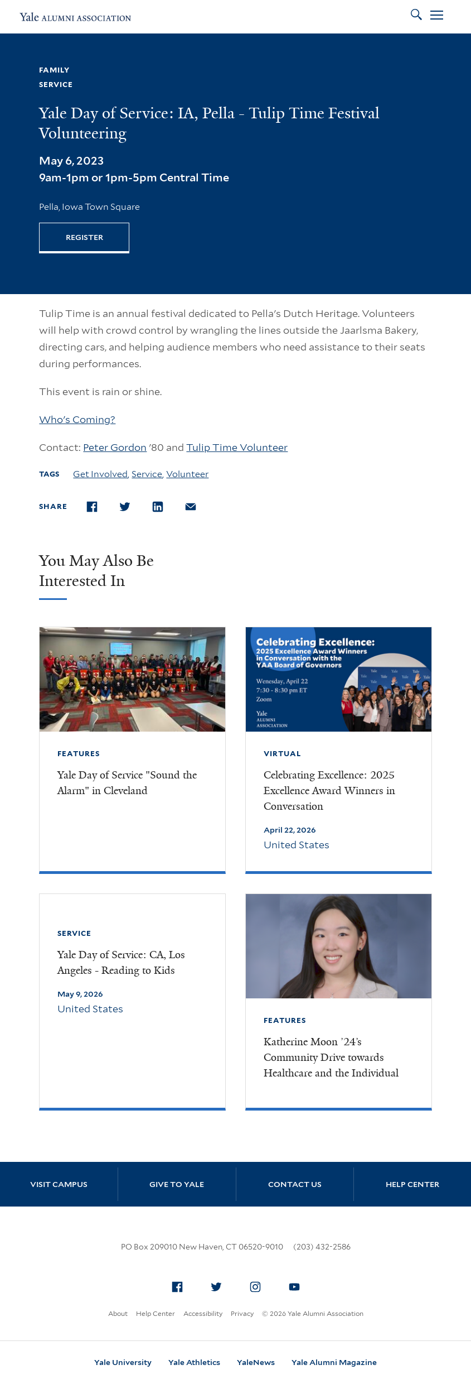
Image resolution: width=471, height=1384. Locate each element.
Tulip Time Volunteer (237, 447)
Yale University (123, 1362)
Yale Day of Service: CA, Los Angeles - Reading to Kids (121, 962)
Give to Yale (176, 1184)
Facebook (180, 1284)
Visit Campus (59, 1184)
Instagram (258, 1284)
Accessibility (202, 1313)
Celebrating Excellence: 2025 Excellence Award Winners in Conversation (329, 790)
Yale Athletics (194, 1362)
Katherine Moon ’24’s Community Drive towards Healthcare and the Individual (331, 1057)
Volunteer (187, 474)
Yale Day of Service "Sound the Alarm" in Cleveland (127, 782)
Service (147, 474)
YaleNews (256, 1362)
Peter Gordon (115, 447)
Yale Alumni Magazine (334, 1362)
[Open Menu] (436, 17)
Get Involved (100, 474)
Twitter (219, 1284)
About (118, 1313)
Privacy (242, 1313)
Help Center (412, 1184)
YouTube (297, 1284)
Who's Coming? (77, 419)
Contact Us (295, 1184)
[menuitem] (177, 1287)
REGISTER (84, 237)
